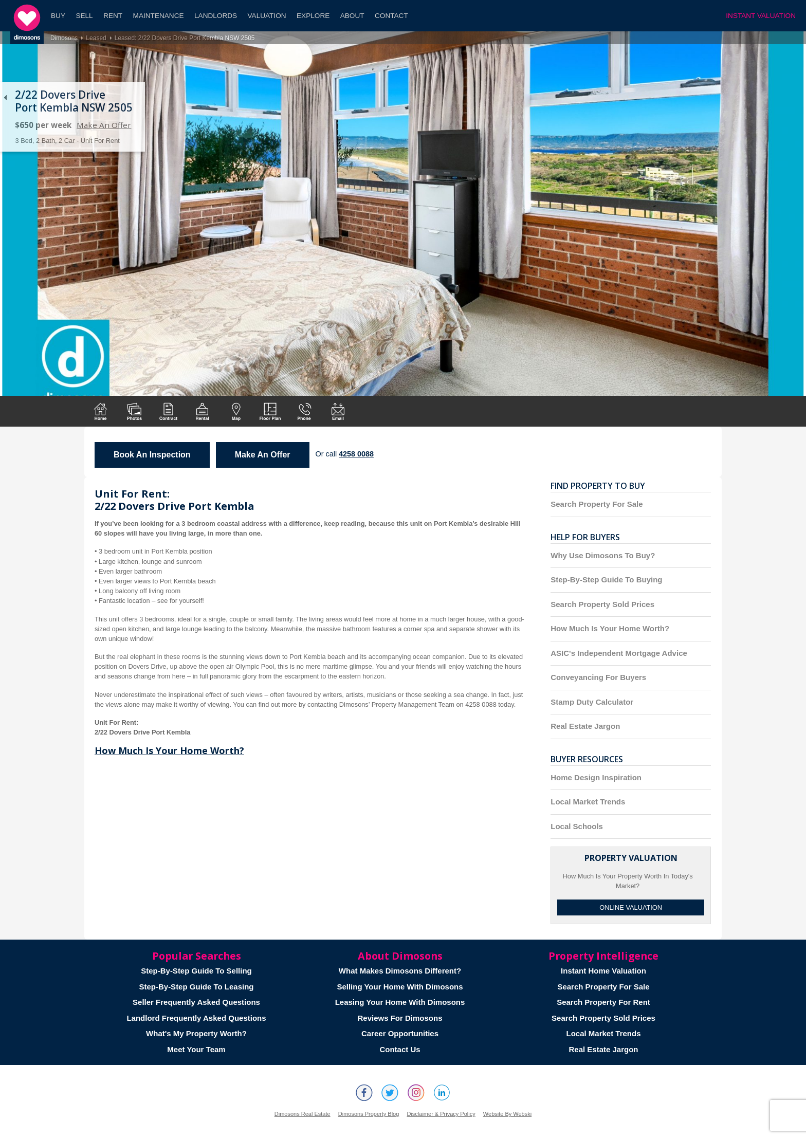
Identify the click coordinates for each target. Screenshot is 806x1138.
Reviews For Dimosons (399, 1018)
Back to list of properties (5, 97)
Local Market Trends (588, 801)
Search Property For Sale (597, 504)
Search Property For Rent (603, 1002)
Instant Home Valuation (603, 970)
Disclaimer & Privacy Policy (441, 1114)
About (352, 16)
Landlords (215, 16)
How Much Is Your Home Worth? (169, 750)
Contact (391, 16)
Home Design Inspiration (596, 777)
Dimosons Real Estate (302, 1114)
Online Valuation (630, 907)
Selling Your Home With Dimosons (400, 986)
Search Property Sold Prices (602, 604)
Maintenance (158, 16)
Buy (58, 16)
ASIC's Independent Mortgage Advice (619, 653)
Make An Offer (104, 125)
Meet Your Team (196, 1049)
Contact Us (399, 1049)
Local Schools (577, 826)
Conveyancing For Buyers (598, 677)
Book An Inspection (152, 454)
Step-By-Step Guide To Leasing (196, 986)
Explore (313, 16)
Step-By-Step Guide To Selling (196, 970)
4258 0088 (356, 454)
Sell (84, 16)
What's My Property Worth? (196, 1033)
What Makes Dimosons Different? (400, 970)
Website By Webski (507, 1114)
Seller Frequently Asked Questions (196, 1002)
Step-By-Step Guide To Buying (606, 579)
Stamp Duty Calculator (592, 702)
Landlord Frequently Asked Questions (196, 1018)
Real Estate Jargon (585, 726)
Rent (112, 16)
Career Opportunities (399, 1033)
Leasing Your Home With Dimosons (400, 1002)
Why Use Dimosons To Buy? (603, 555)
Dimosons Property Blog (368, 1114)
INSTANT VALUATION (761, 16)
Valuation (267, 16)
